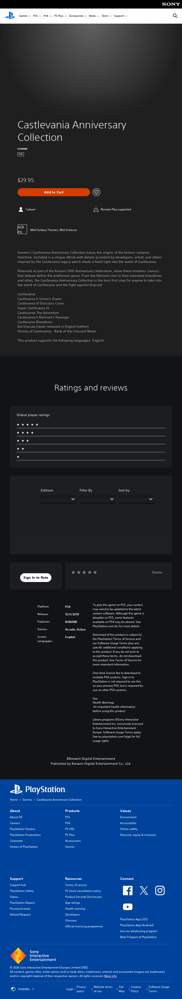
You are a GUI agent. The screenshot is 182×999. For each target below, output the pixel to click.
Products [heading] (72, 811)
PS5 (35, 16)
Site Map (121, 989)
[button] (35, 577)
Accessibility (128, 823)
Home (14, 800)
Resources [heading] (73, 879)
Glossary (71, 920)
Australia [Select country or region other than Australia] (22, 989)
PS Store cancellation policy (83, 891)
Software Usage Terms (159, 989)
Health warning (75, 909)
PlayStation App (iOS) (134, 919)
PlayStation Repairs (22, 903)
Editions (47, 490)
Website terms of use (103, 989)
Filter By (86, 490)
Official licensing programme (84, 926)
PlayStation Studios (22, 829)
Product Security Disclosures (83, 897)
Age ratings (72, 903)
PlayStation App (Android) (137, 925)
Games (23, 16)
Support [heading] (16, 879)
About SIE (16, 817)
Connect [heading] (126, 879)
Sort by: (124, 490)
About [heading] (15, 811)
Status (14, 897)
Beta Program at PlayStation (138, 937)
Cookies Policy (136, 989)
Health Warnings (103, 702)
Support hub (18, 885)
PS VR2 (69, 829)
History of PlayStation (24, 847)
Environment (128, 817)
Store (105, 16)
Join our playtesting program (138, 931)
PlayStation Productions (25, 835)
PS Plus (58, 16)
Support (119, 16)
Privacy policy (81, 989)
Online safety (128, 829)
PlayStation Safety (22, 891)
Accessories (76, 16)
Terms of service (76, 885)
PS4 (46, 16)
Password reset (20, 909)
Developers (72, 914)
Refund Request (20, 914)
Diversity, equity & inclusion (138, 835)
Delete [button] (157, 572)
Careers (15, 823)
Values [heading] (125, 811)
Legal (69, 989)
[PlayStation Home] (10, 16)
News (92, 16)
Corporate (16, 841)
